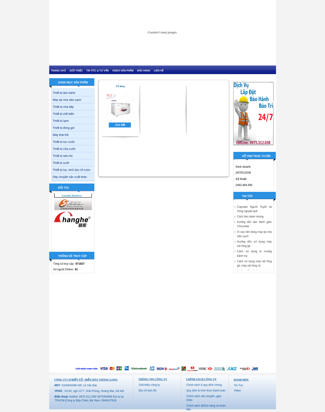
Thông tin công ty (153, 379)
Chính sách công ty (201, 379)
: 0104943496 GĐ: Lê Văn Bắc (76, 385)
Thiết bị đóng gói (63, 127)
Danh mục (241, 379)
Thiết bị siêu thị (62, 156)
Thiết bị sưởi (61, 163)
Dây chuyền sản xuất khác (70, 177)
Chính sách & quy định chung (204, 384)
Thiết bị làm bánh (64, 92)
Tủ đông (120, 86)
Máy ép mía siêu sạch (67, 99)
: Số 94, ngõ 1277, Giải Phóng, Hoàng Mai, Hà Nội (89, 391)
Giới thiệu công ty (149, 384)
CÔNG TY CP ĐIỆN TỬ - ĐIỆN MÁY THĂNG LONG (86, 379)
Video (237, 390)
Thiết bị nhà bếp (63, 106)
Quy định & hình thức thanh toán (206, 390)
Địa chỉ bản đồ (147, 390)
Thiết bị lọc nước (64, 142)
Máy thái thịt (61, 135)
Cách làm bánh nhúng (250, 217)
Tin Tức (238, 385)
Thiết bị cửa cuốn (64, 149)
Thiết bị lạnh (61, 120)
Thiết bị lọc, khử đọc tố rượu (71, 170)
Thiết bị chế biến (63, 113)
